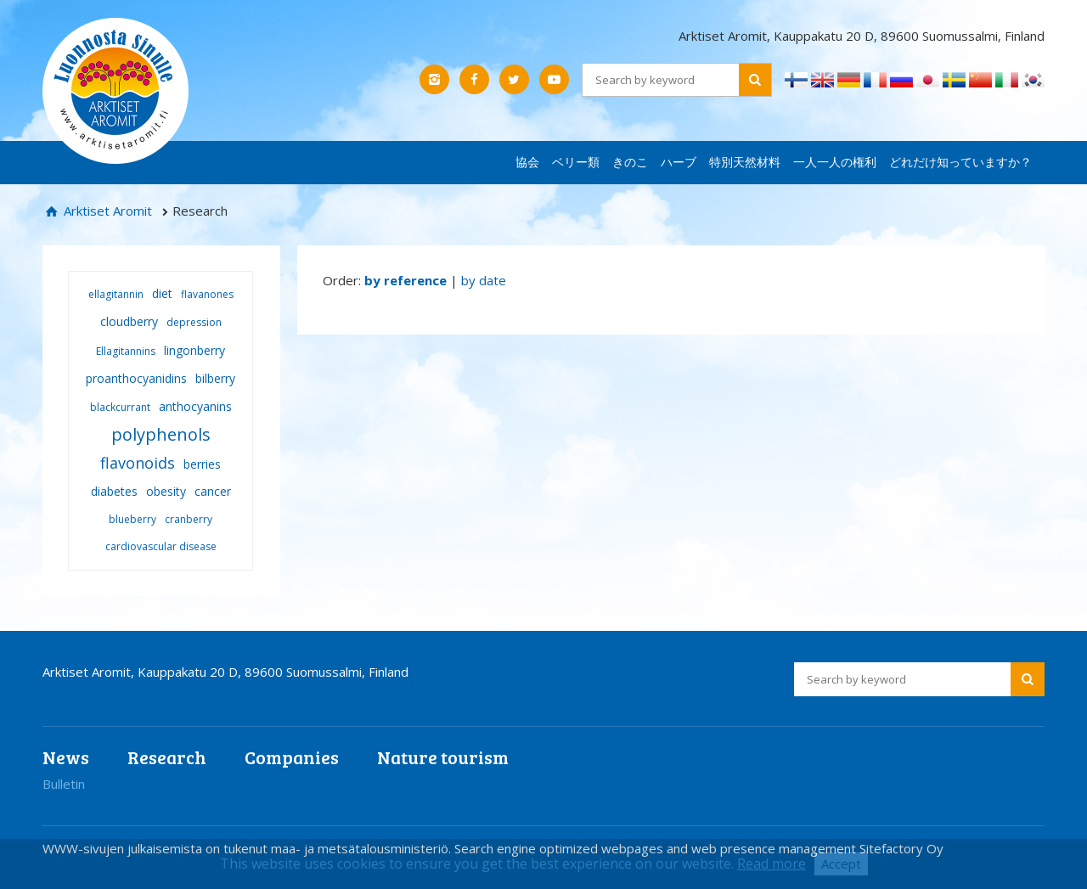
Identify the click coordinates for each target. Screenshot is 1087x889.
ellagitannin (116, 294)
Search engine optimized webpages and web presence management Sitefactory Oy (698, 848)
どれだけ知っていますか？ (960, 162)
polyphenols (161, 434)
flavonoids (137, 463)
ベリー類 (576, 162)
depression (194, 322)
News (65, 757)
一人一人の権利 (834, 162)
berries (202, 464)
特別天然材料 (744, 162)
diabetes (114, 491)
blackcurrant (120, 407)
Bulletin (63, 783)
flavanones (207, 294)
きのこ (630, 162)
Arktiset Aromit (106, 210)
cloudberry (129, 321)
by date (483, 280)
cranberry (188, 519)
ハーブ (678, 162)
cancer (212, 491)
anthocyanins (195, 406)
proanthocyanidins (136, 378)
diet (162, 293)
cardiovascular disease (161, 546)
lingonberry (194, 350)
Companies (292, 757)
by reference (405, 280)
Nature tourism (443, 757)
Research (166, 757)
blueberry (132, 519)
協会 (527, 162)
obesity (166, 491)
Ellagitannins (125, 351)
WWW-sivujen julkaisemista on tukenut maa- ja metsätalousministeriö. (248, 848)
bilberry (215, 378)
